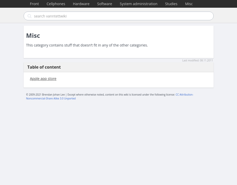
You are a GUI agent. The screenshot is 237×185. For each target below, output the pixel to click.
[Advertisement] (119, 52)
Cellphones (55, 3)
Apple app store (43, 78)
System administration (138, 3)
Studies (171, 3)
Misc (189, 3)
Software (104, 3)
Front (34, 3)
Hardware (81, 3)
